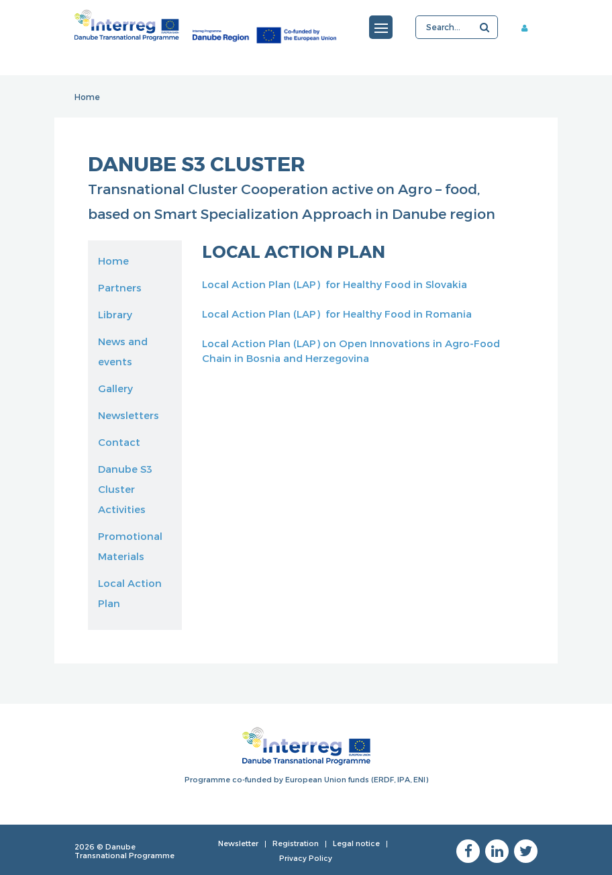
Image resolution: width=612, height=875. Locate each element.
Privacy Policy (305, 858)
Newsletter (238, 843)
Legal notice (356, 843)
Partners (120, 287)
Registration (295, 843)
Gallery (115, 388)
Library (115, 314)
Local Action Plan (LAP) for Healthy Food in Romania (337, 314)
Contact (119, 442)
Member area (529, 27)
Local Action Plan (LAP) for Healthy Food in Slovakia (334, 284)
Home (87, 96)
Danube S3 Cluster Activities (125, 489)
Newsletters (128, 415)
